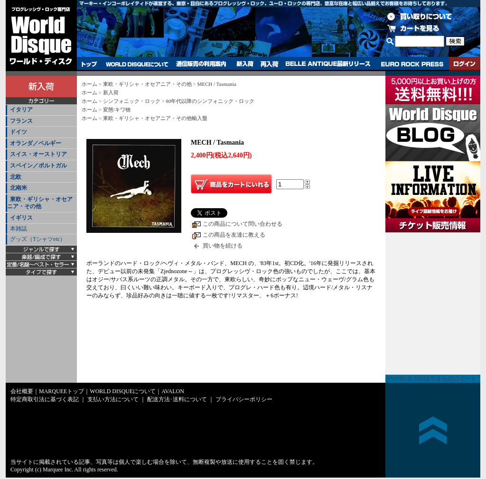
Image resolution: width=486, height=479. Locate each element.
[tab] (41, 110)
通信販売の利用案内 (201, 64)
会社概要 (21, 391)
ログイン (464, 64)
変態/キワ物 (117, 109)
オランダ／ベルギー (35, 143)
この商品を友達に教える (234, 234)
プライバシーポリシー (243, 399)
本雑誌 (18, 228)
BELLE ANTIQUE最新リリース (328, 64)
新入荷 (245, 64)
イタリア (21, 109)
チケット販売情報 (432, 303)
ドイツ (18, 132)
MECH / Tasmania (216, 84)
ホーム (89, 84)
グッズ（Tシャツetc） (37, 239)
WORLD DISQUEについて (136, 64)
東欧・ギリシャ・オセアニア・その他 (40, 203)
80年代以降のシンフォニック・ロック (210, 101)
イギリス (21, 217)
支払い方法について (113, 399)
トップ (89, 64)
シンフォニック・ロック (131, 101)
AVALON (172, 391)
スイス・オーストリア (38, 154)
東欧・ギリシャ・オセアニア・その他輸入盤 (155, 118)
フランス (21, 121)
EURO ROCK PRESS (412, 64)
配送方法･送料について (177, 399)
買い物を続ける (223, 245)
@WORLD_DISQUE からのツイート (431, 378)
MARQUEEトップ (61, 391)
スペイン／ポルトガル (38, 165)
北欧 (15, 177)
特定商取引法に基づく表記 (44, 399)
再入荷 (269, 64)
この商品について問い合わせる (242, 224)
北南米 (18, 187)
